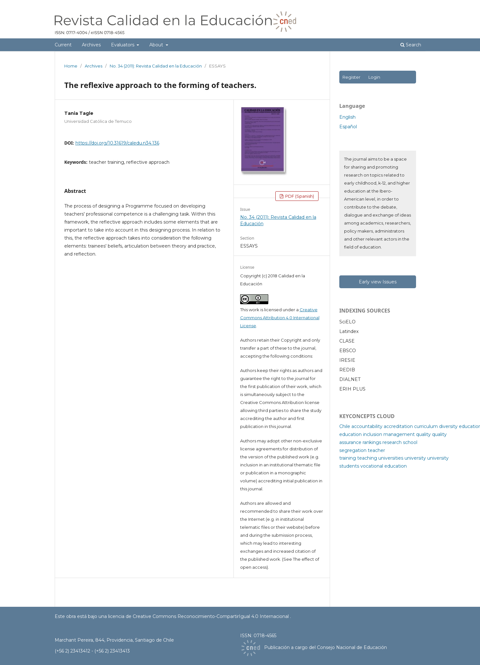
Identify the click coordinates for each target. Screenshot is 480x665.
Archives (91, 45)
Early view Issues (378, 282)
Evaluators (123, 45)
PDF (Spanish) (299, 196)
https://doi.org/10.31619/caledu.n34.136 (117, 143)
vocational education (383, 466)
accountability (366, 426)
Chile (344, 426)
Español (348, 127)
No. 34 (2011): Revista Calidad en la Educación (156, 65)
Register (351, 77)
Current (63, 45)
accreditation (398, 426)
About (156, 45)
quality (423, 434)
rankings (372, 442)
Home (70, 65)
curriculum (426, 426)
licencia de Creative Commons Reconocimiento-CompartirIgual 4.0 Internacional (199, 616)
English (347, 117)
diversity (448, 426)
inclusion (372, 434)
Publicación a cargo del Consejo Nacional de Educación (325, 647)
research (392, 442)
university (415, 458)
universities (390, 458)
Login (374, 77)
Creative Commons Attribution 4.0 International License (279, 317)
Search (410, 45)
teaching (367, 458)
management (399, 434)
